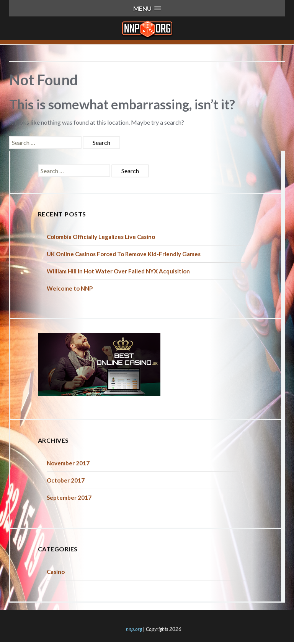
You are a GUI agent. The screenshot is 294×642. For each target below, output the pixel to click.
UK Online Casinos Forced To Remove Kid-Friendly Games (124, 253)
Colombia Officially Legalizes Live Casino (101, 236)
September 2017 (69, 497)
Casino (56, 571)
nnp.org (134, 629)
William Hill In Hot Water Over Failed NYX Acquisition (118, 271)
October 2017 (66, 480)
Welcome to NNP (70, 288)
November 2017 (68, 463)
